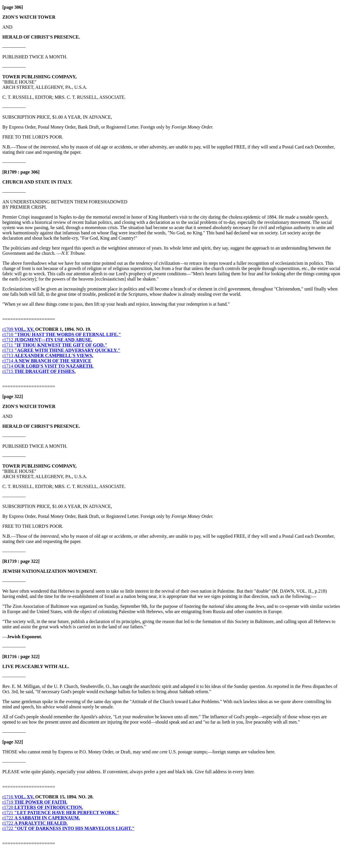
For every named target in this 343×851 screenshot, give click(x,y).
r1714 (46, 360)
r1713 (61, 350)
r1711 (54, 345)
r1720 (42, 807)
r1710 (61, 334)
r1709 (18, 329)
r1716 (18, 796)
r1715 (39, 371)
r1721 (60, 812)
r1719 (34, 802)
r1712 (47, 339)
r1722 (41, 817)
